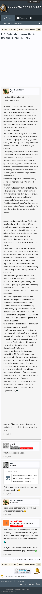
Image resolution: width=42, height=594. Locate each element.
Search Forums (7, 23)
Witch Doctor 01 (17, 90)
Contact (23, 584)
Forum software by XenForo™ (10, 591)
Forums (9, 18)
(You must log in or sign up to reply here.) (27, 559)
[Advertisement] (21, 61)
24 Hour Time (19, 581)
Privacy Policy (37, 588)
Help (31, 584)
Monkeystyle (6, 581)
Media (22, 18)
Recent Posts (18, 23)
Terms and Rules (27, 588)
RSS (38, 584)
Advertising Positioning (13, 589)
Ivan (12, 463)
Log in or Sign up (34, 1)
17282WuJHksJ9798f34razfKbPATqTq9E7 (17, 577)
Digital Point (25, 589)
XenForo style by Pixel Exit (26, 591)
